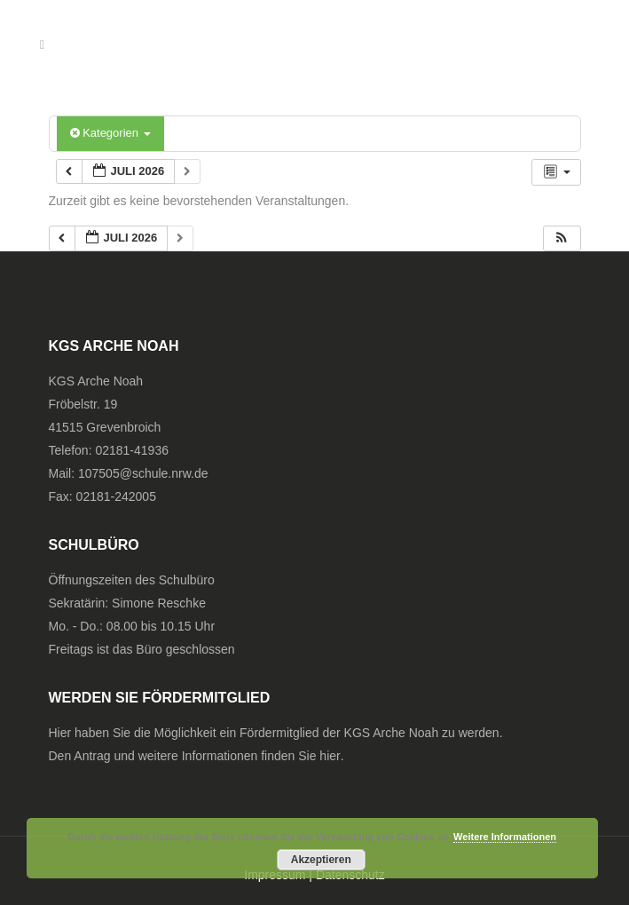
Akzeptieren (321, 859)
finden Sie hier (301, 756)
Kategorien (110, 132)
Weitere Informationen (504, 836)
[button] (561, 238)
